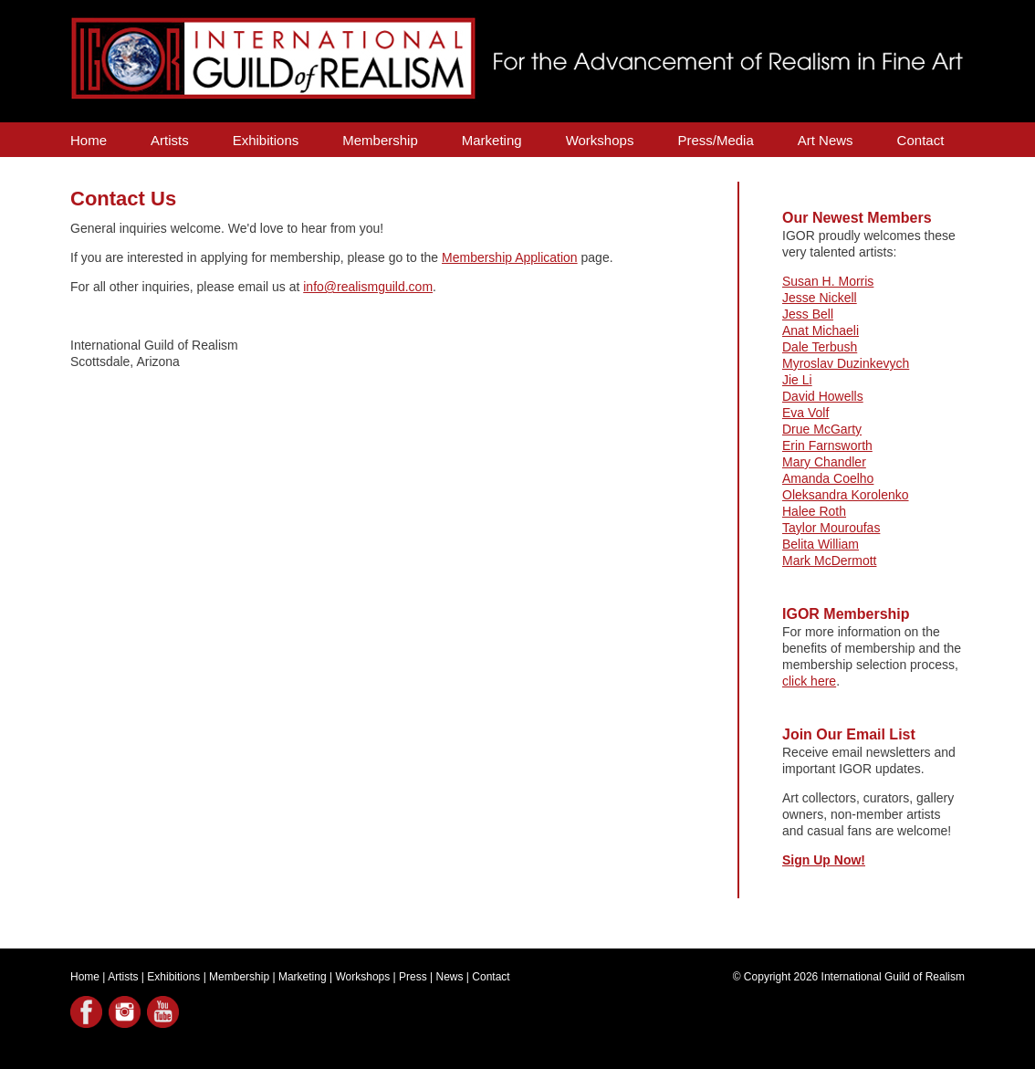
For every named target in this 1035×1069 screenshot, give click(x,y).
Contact (921, 140)
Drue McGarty (822, 429)
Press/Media (715, 140)
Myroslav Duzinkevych (845, 363)
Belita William (820, 544)
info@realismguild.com (368, 286)
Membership (380, 140)
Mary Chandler (824, 462)
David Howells (822, 396)
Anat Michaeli (820, 330)
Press (413, 976)
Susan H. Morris (827, 281)
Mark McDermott (829, 560)
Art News (825, 140)
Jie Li (797, 379)
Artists (170, 140)
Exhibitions (266, 140)
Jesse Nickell (819, 297)
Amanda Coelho (827, 478)
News (450, 976)
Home (88, 140)
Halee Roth (814, 511)
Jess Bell (807, 314)
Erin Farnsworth (827, 445)
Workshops (600, 140)
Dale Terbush (819, 347)
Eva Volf (805, 412)
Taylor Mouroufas (831, 527)
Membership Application (510, 257)
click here (809, 681)
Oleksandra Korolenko (845, 494)
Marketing (492, 140)
